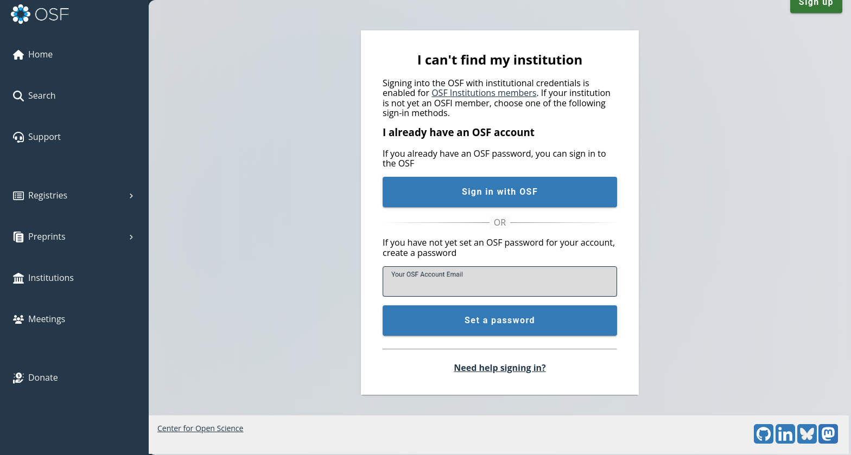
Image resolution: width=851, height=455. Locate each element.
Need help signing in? (499, 368)
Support (37, 137)
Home (33, 54)
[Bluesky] (807, 440)
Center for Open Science (200, 428)
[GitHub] (763, 440)
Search (34, 95)
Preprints (74, 236)
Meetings (39, 319)
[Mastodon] (828, 440)
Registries (74, 195)
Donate (35, 377)
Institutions (43, 278)
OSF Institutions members (483, 93)
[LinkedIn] (785, 440)
